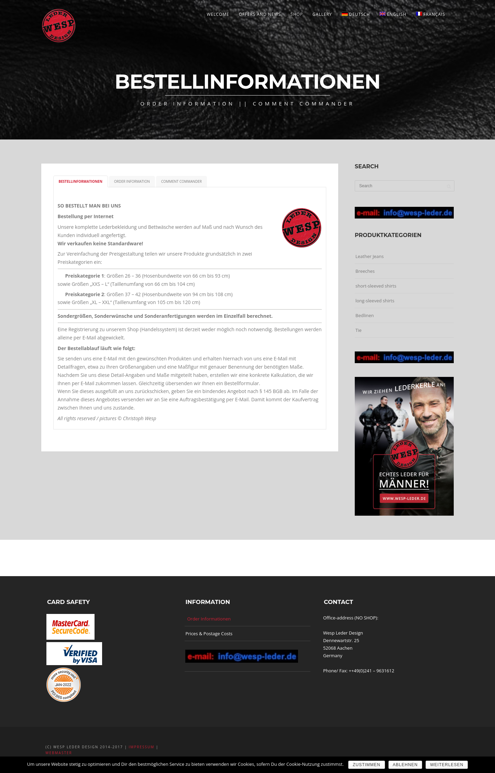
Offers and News (260, 14)
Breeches (365, 271)
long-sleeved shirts (374, 301)
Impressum (142, 746)
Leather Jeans (369, 256)
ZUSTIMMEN (366, 764)
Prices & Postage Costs (208, 633)
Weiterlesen (446, 764)
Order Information (132, 181)
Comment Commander (181, 181)
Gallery (322, 14)
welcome (218, 14)
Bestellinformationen (80, 181)
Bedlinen (364, 315)
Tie (358, 330)
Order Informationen (209, 619)
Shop (296, 14)
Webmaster (58, 752)
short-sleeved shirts (375, 286)
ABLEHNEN (405, 764)
